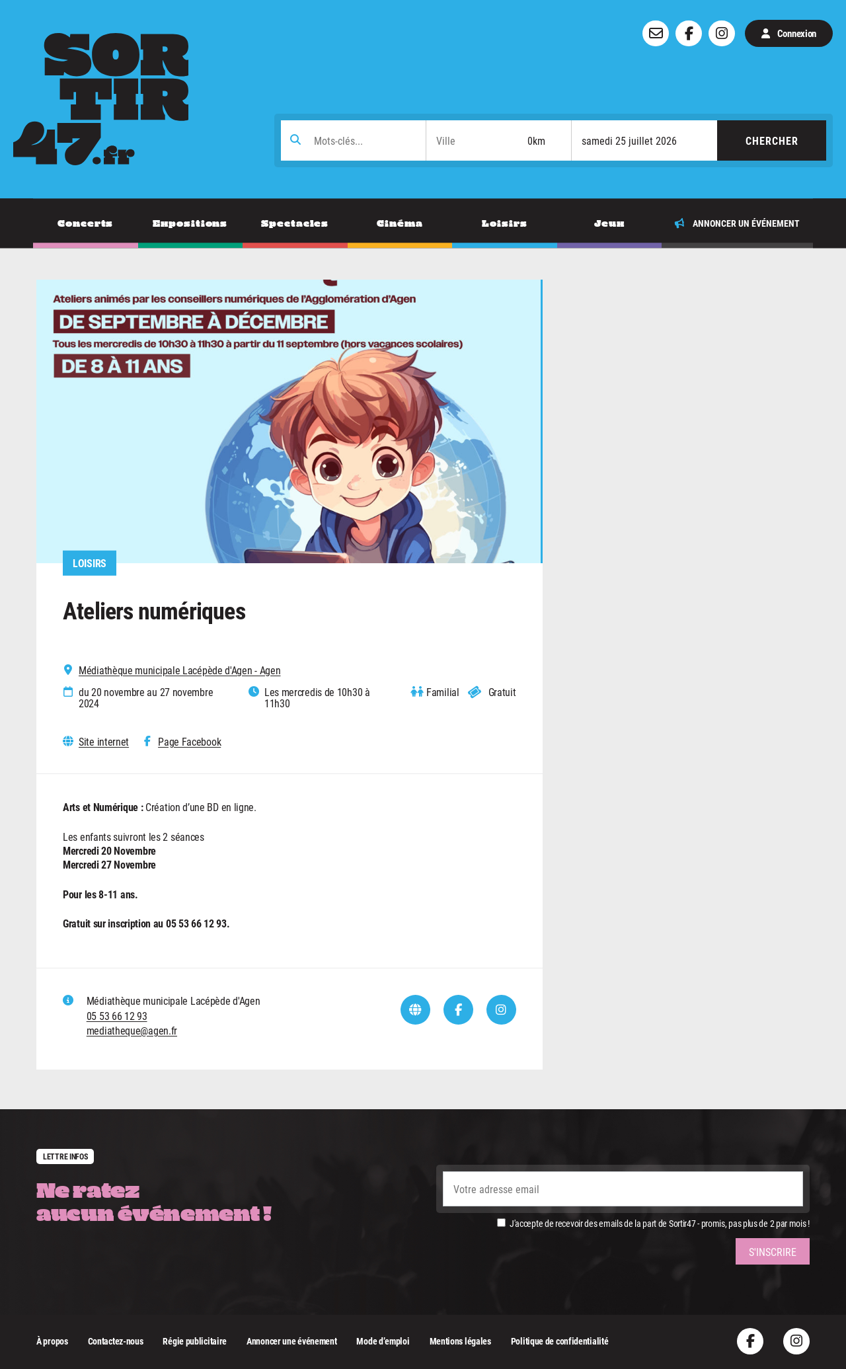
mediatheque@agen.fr (132, 1030)
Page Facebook (189, 742)
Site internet (104, 742)
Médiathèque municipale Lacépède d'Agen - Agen (180, 670)
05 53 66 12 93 (117, 1016)
